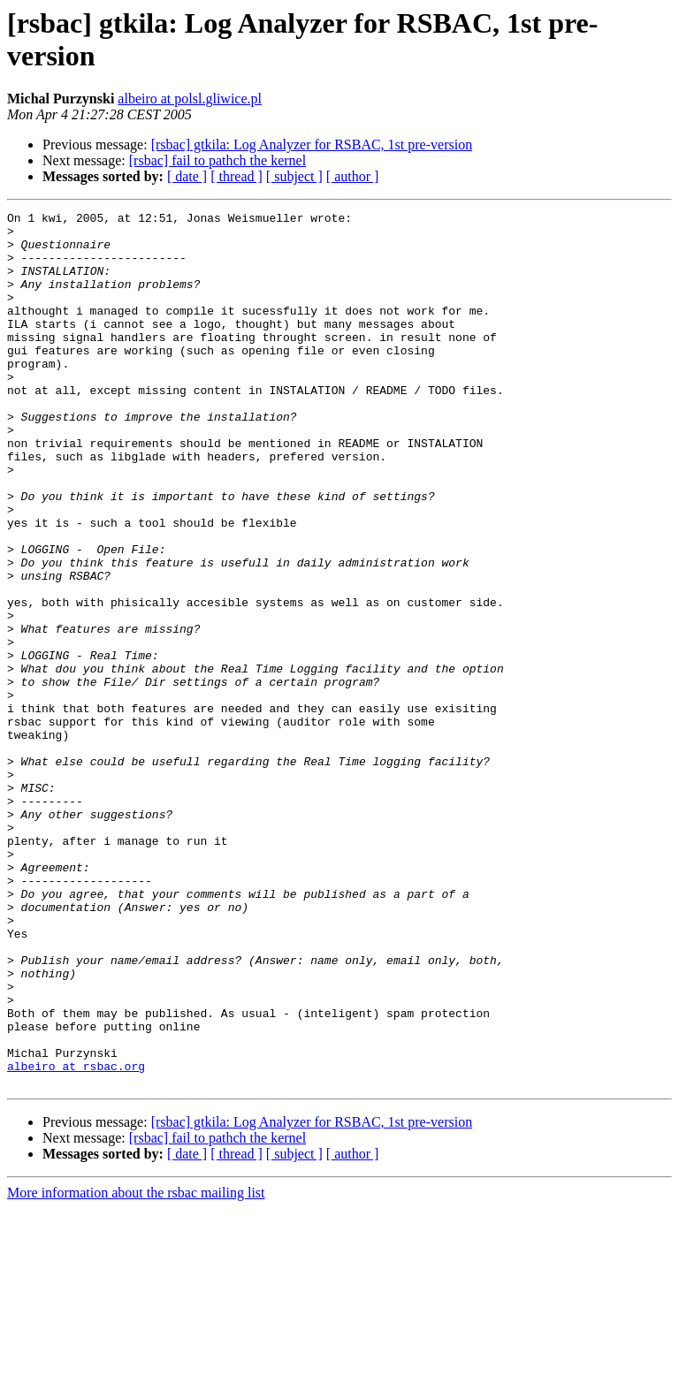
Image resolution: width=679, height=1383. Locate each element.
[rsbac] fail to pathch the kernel (217, 160)
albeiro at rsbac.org (76, 1238)
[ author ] (352, 176)
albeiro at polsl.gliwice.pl (190, 98)
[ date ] (187, 176)
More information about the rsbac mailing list (136, 1367)
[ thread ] (236, 176)
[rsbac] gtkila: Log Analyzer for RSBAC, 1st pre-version (311, 144)
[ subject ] (294, 176)
